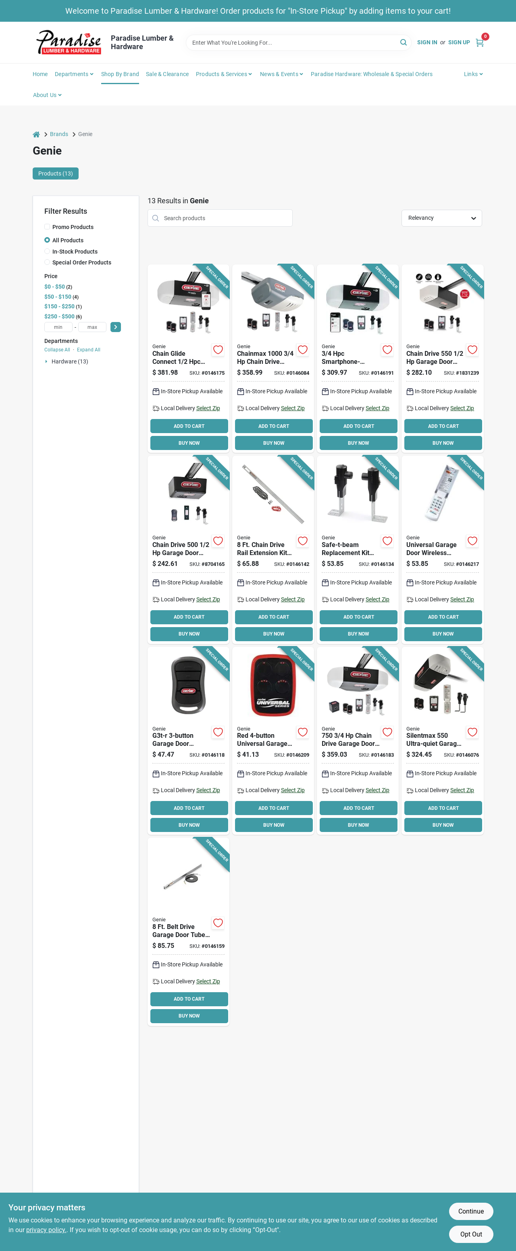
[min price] (58, 327)
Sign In (427, 42)
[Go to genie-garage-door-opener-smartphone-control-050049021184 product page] (188, 358)
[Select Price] (115, 327)
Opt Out (471, 1234)
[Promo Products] (47, 226)
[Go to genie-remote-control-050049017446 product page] (188, 741)
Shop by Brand (120, 74)
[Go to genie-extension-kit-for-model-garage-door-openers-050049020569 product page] (273, 550)
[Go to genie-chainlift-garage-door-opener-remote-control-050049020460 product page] (442, 358)
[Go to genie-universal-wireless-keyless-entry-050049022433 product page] (442, 550)
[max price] (92, 327)
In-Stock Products (75, 252)
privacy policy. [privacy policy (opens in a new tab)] (46, 1230)
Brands (59, 134)
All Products (67, 240)
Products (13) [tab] (55, 173)
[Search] (404, 42)
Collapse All (57, 350)
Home (40, 74)
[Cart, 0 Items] (480, 42)
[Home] (36, 134)
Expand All (88, 350)
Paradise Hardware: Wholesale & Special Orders (372, 74)
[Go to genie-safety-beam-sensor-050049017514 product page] (358, 550)
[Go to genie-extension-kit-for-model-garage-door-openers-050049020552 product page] (188, 932)
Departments (71, 74)
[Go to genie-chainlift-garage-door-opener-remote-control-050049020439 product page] (188, 550)
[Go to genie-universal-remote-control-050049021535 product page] (273, 741)
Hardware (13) (70, 361)
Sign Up (459, 42)
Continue (471, 1211)
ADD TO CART (189, 426)
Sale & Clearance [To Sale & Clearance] (167, 74)
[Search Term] (299, 43)
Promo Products (73, 227)
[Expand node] (47, 361)
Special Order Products (81, 262)
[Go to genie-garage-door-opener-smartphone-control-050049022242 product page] (358, 358)
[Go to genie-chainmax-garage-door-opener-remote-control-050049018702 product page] (273, 358)
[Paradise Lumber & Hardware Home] (69, 42)
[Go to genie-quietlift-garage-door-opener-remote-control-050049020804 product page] (442, 741)
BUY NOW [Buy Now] (189, 443)
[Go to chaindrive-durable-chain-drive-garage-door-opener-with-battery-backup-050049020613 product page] (358, 741)
